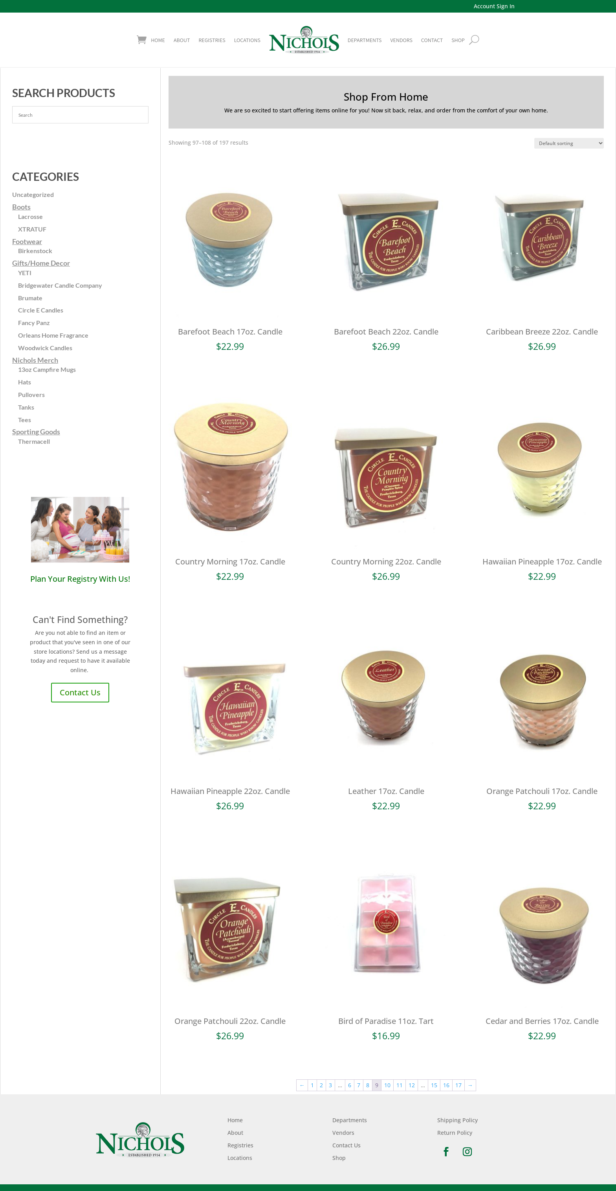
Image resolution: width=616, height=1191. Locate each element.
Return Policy (454, 1132)
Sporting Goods (36, 431)
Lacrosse (30, 216)
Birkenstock (35, 250)
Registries (211, 40)
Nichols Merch (35, 360)
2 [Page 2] (321, 1085)
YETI (24, 272)
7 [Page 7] (358, 1085)
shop (458, 40)
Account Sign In (494, 6)
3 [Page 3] (330, 1085)
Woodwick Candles (45, 347)
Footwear (27, 241)
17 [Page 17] (458, 1085)
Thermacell (34, 441)
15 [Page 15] (434, 1085)
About (182, 40)
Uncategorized (33, 194)
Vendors (401, 40)
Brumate (30, 297)
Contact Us (80, 692)
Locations (247, 40)
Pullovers (31, 394)
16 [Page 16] (446, 1085)
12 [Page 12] (412, 1085)
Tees (24, 419)
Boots (21, 206)
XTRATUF (32, 229)
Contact (432, 40)
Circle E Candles (40, 310)
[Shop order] (569, 143)
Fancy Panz (34, 322)
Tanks (26, 407)
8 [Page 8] (367, 1085)
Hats (24, 382)
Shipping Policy (457, 1120)
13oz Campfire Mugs (47, 369)
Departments (365, 40)
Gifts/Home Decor (41, 263)
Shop (339, 1158)
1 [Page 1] (312, 1085)
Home (158, 40)
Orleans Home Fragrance (53, 335)
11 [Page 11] (399, 1085)
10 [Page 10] (387, 1085)
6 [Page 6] (349, 1085)
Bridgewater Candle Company (60, 285)
